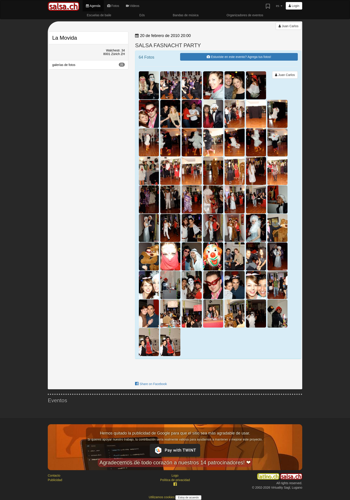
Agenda (93, 6)
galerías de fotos (88, 65)
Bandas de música (185, 15)
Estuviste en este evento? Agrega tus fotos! (239, 57)
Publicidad (55, 480)
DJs (142, 15)
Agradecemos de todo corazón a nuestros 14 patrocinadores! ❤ (175, 462)
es (279, 6)
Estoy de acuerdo (188, 497)
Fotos (113, 6)
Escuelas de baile (99, 15)
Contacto (54, 475)
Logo (174, 475)
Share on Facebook (151, 384)
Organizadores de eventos (245, 15)
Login (294, 6)
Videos (132, 6)
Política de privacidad (175, 480)
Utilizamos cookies (162, 497)
